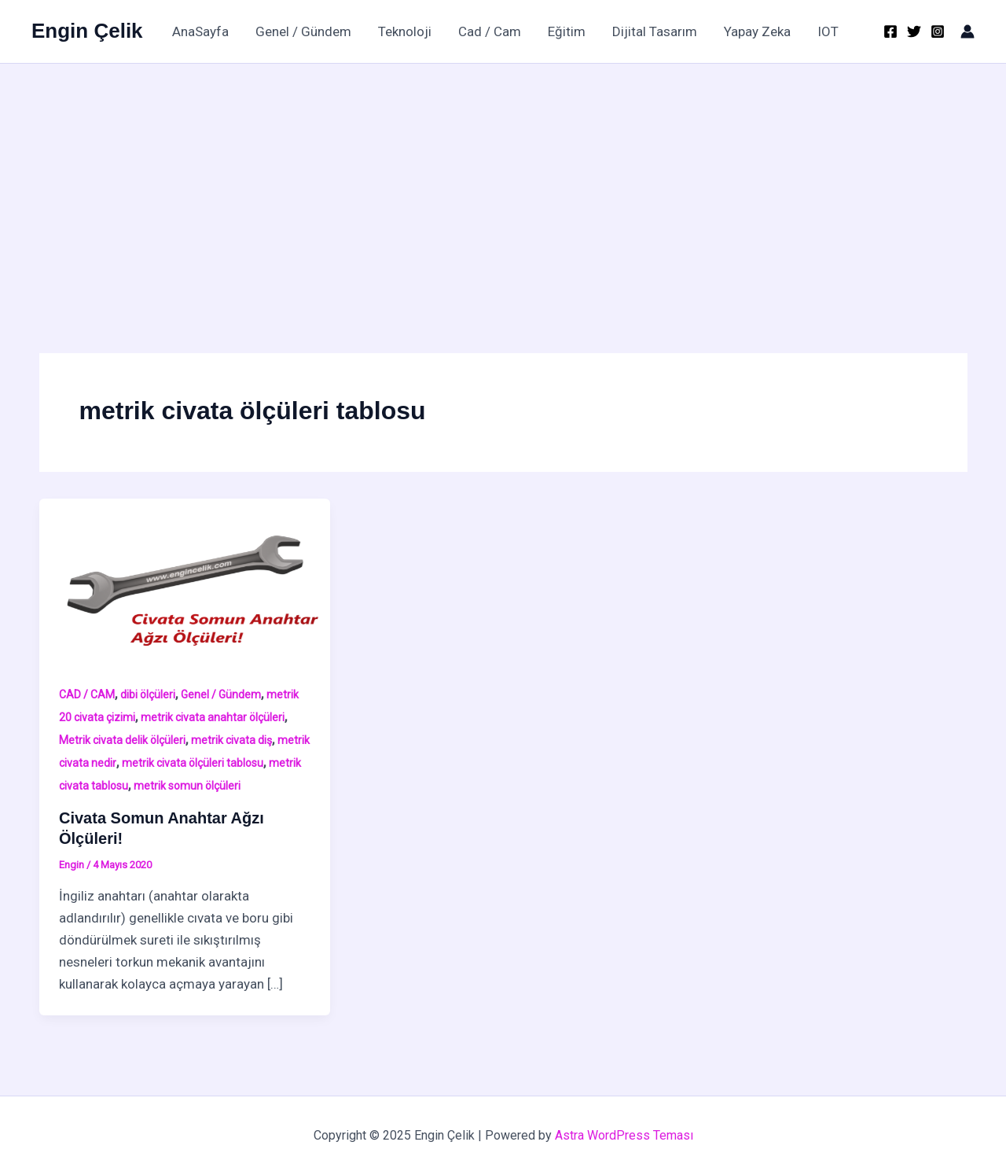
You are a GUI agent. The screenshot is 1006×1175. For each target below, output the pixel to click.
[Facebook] (890, 31)
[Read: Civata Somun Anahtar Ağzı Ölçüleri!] (185, 580)
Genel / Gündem (303, 31)
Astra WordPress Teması (624, 1135)
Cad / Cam (489, 31)
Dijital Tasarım (654, 31)
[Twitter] (914, 31)
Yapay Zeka (757, 31)
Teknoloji (404, 31)
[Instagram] (938, 31)
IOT (828, 31)
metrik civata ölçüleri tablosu (192, 763)
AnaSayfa (200, 31)
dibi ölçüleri (147, 694)
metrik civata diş (231, 740)
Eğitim (567, 31)
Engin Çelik (87, 30)
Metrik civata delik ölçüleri (122, 740)
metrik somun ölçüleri (187, 785)
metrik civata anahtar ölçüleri (213, 717)
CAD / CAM (87, 694)
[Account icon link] (967, 31)
